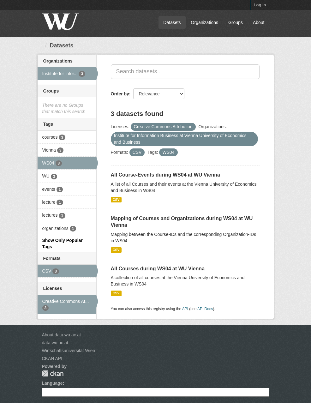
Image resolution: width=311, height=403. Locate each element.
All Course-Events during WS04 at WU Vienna (165, 174)
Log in (260, 5)
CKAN (52, 373)
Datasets (172, 22)
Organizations (204, 22)
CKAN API (52, 358)
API (185, 309)
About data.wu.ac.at (61, 334)
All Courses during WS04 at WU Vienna (158, 268)
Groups (235, 22)
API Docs (205, 309)
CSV (116, 200)
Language (52, 383)
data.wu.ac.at (55, 342)
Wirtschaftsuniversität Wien (68, 350)
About (259, 22)
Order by (120, 93)
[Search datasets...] (179, 71)
